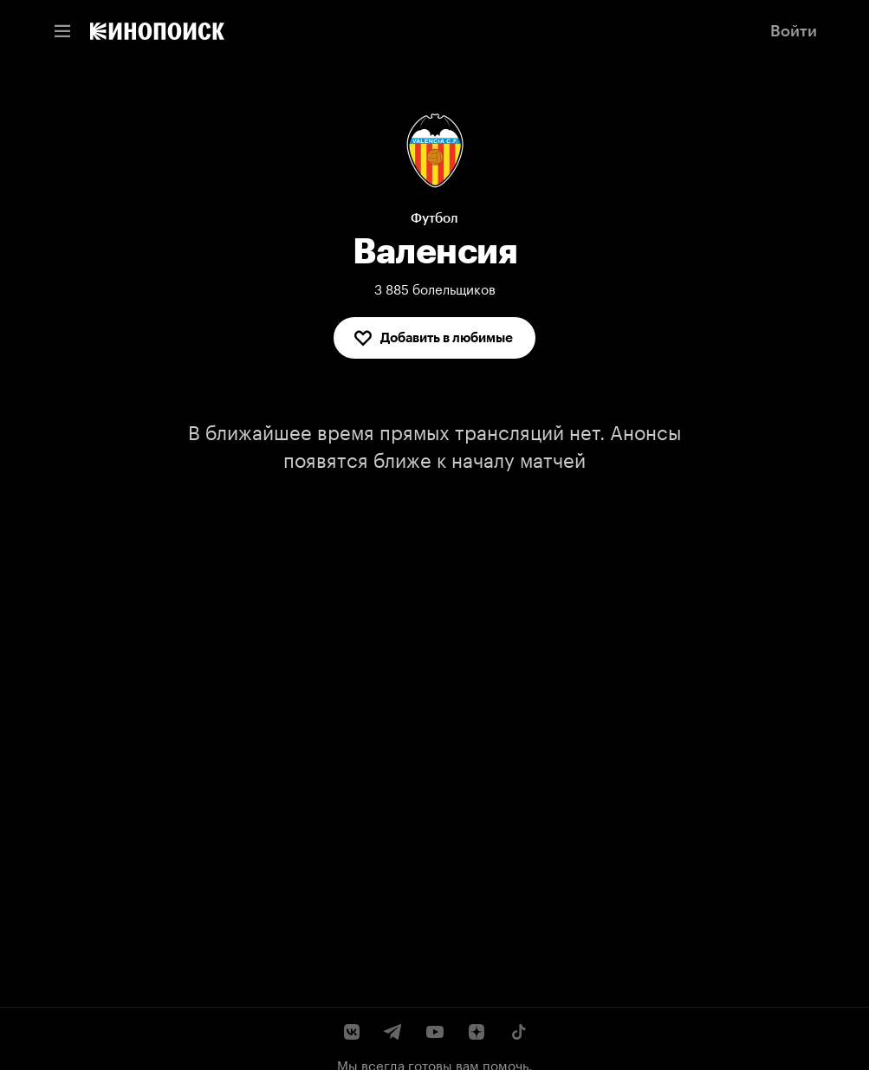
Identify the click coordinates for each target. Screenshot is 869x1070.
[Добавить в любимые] (434, 338)
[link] (157, 31)
